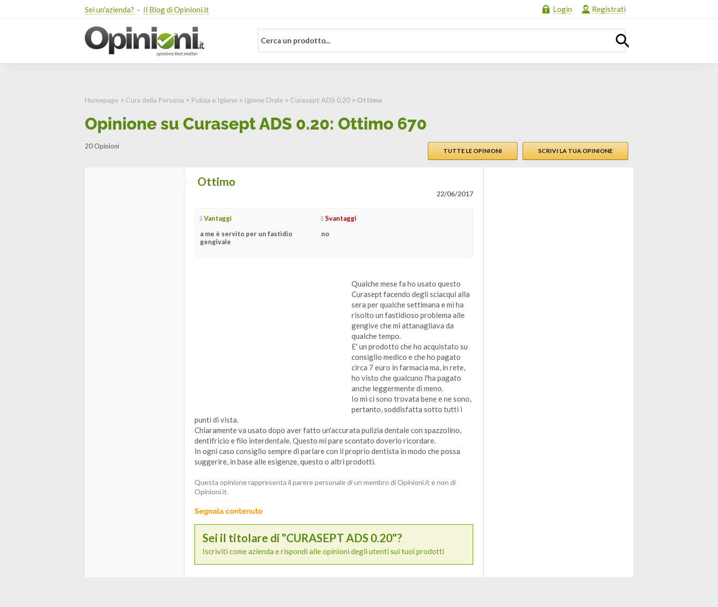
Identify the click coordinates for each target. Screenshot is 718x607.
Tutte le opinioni (472, 150)
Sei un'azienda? (109, 9)
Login (562, 8)
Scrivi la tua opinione (575, 150)
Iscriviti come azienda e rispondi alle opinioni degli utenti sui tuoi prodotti (333, 544)
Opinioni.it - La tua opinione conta (162, 41)
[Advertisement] (269, 341)
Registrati (609, 8)
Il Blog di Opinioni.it (176, 9)
